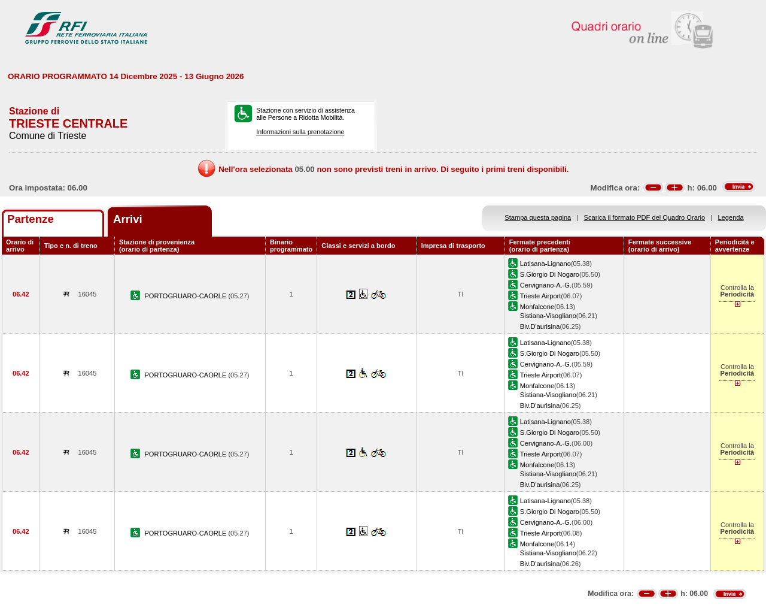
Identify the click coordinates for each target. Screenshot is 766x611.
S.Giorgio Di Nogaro (549, 274)
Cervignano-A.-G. (546, 285)
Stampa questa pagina (537, 217)
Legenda (731, 217)
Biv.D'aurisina (540, 326)
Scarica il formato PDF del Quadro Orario (645, 217)
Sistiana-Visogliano (548, 315)
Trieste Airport (540, 296)
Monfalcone (537, 306)
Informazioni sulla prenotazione (300, 131)
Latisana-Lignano (545, 263)
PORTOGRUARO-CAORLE (186, 296)
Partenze (30, 219)
